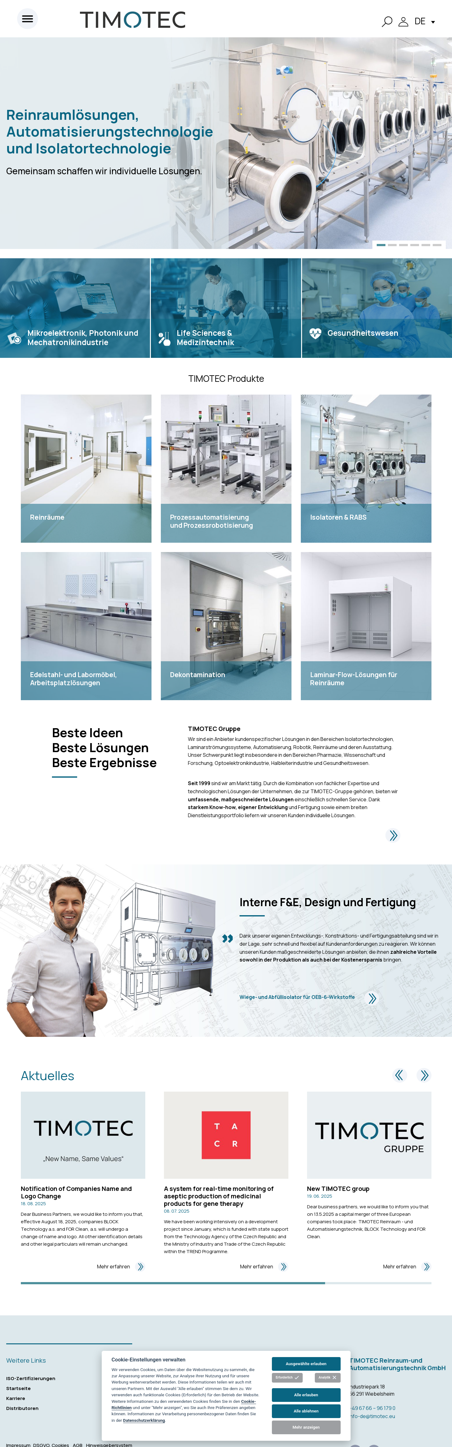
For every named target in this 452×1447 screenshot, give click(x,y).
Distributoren (22, 1408)
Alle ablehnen (306, 1411)
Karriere (15, 1398)
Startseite (18, 1388)
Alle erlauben (306, 1395)
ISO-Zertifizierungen (30, 1378)
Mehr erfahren (121, 1267)
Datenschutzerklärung (144, 1420)
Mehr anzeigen (306, 1427)
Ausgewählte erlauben (306, 1363)
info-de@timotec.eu (372, 1416)
